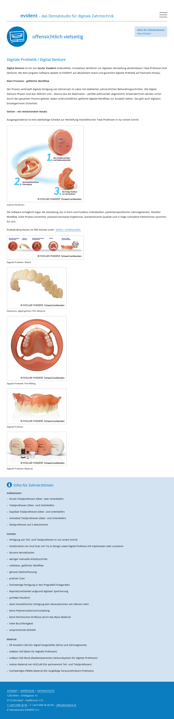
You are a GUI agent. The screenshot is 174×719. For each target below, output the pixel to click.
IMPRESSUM (27, 690)
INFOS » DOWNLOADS (68, 229)
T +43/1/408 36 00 (17, 705)
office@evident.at (66, 705)
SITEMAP (12, 690)
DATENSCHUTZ (46, 690)
